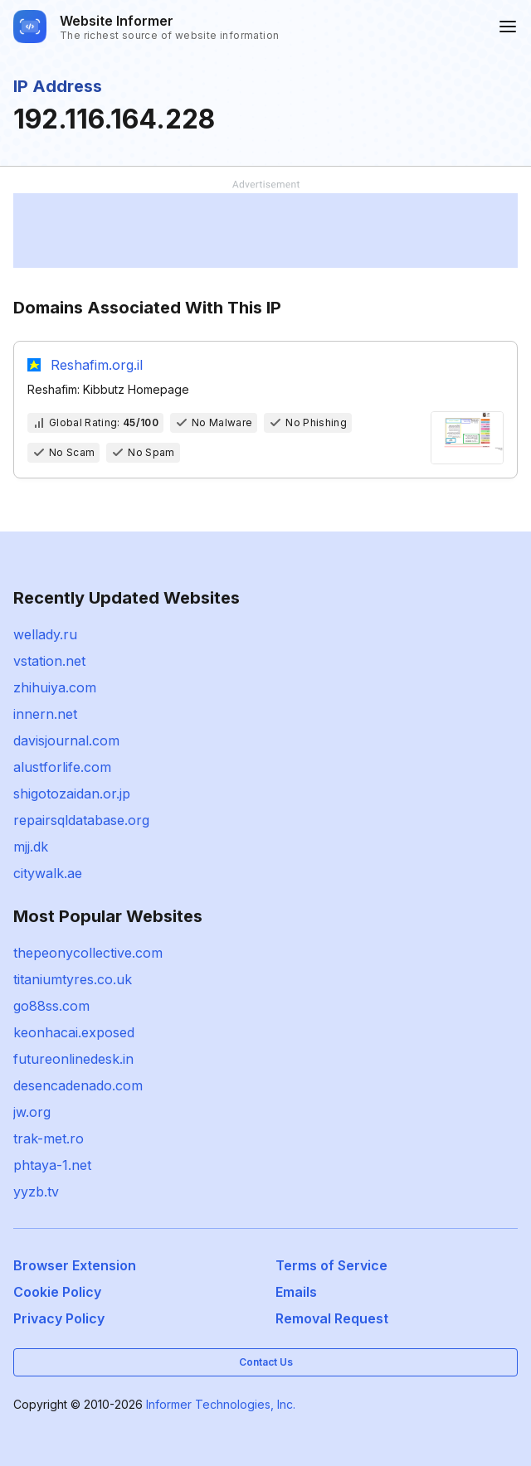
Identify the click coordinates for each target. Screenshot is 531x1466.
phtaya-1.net (52, 1165)
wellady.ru (45, 634)
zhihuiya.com (54, 687)
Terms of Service (331, 1265)
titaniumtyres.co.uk (72, 979)
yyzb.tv (36, 1191)
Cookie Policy (57, 1292)
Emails (296, 1292)
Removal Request (331, 1318)
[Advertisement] (265, 230)
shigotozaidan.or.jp (71, 793)
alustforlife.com (62, 767)
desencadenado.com (78, 1085)
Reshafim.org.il (97, 365)
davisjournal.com (66, 740)
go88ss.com (51, 1006)
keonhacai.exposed (73, 1032)
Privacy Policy (59, 1318)
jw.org (32, 1112)
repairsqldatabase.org (81, 820)
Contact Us (266, 1362)
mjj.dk (30, 846)
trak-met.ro (48, 1138)
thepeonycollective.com (88, 952)
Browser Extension (74, 1265)
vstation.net (49, 661)
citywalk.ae (47, 873)
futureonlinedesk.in (73, 1059)
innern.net (45, 714)
